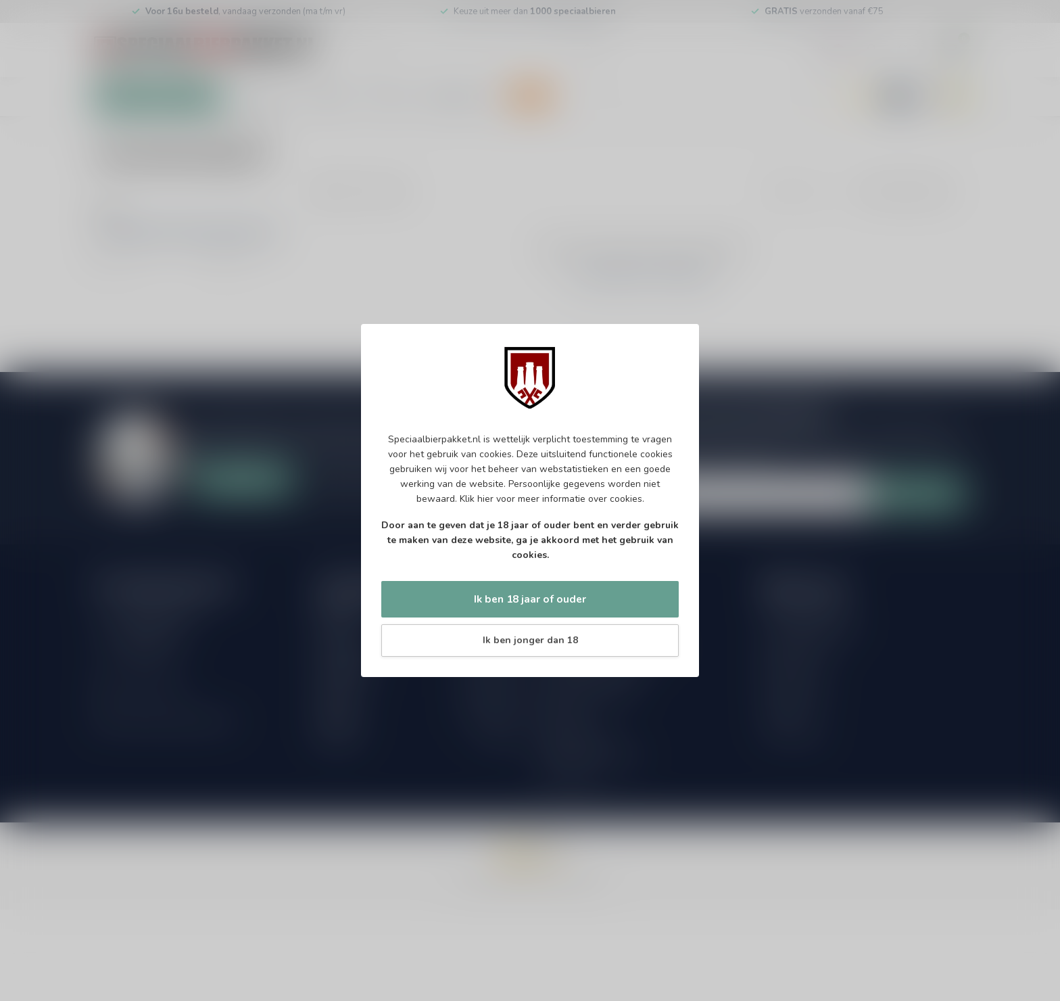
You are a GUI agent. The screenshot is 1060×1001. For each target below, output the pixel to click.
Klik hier (476, 498)
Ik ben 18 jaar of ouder (530, 599)
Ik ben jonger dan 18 (530, 640)
